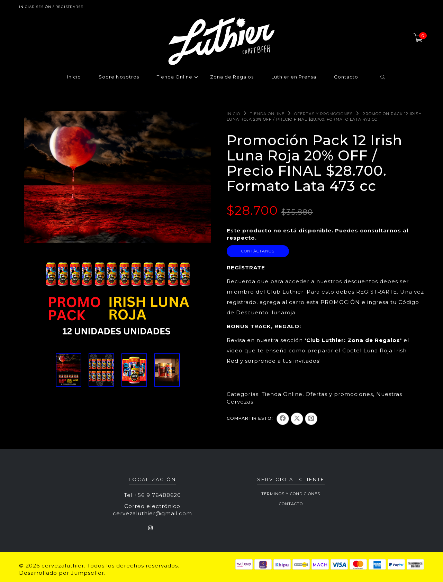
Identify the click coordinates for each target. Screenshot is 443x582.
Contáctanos (257, 251)
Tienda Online (174, 77)
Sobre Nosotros (119, 77)
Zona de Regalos (232, 77)
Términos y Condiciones (290, 493)
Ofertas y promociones (323, 113)
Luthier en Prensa (293, 77)
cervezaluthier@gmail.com (152, 513)
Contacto (346, 77)
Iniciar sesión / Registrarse (51, 6)
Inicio (74, 77)
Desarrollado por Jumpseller (61, 573)
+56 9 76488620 (157, 495)
